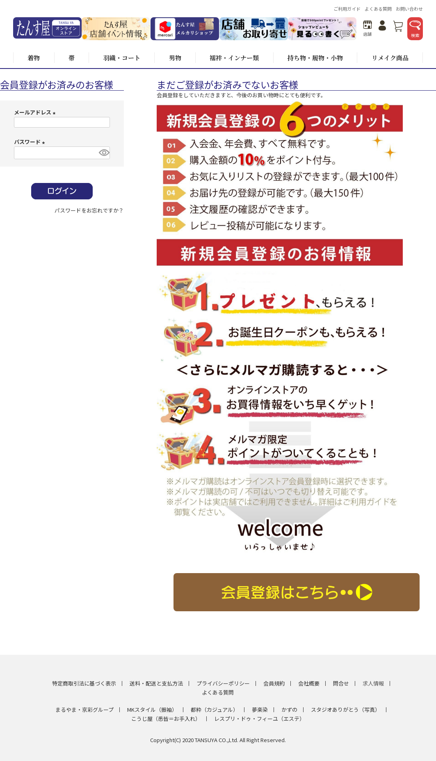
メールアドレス (36, 112)
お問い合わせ (409, 8)
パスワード (30, 142)
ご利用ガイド (347, 8)
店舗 (367, 28)
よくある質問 (378, 8)
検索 (415, 29)
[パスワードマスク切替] (103, 153)
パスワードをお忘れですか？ (89, 210)
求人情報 (373, 683)
